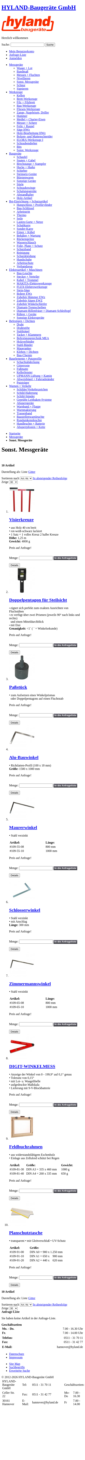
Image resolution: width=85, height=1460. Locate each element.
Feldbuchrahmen (25, 1146)
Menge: (13, 557)
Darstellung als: (11, 471)
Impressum (16, 1357)
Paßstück (18, 687)
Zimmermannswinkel (30, 983)
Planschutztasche (25, 1232)
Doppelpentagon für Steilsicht (38, 599)
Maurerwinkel (23, 827)
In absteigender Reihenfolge (50, 478)
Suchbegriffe (17, 1367)
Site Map (14, 1363)
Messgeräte (16, 436)
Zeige (5, 482)
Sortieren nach (10, 478)
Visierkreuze (21, 519)
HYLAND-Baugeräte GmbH (39, 7)
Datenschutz (16, 1354)
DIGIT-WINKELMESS (32, 1066)
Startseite (14, 433)
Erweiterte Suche (19, 1370)
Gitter (31, 471)
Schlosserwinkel (24, 910)
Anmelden (15, 58)
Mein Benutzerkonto (21, 51)
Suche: (6, 44)
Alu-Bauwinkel (24, 757)
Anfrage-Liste (17, 54)
